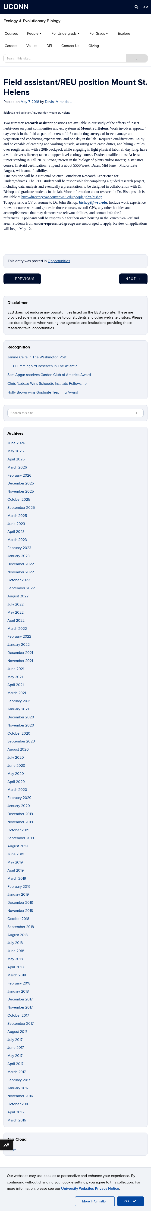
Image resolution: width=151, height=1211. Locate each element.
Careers (11, 45)
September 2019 (20, 838)
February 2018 (18, 983)
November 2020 (20, 725)
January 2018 (18, 991)
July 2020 (15, 757)
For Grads (97, 33)
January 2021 (18, 709)
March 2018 (16, 975)
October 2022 (18, 580)
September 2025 (21, 507)
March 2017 (16, 1072)
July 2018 (15, 943)
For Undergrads (63, 33)
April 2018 (15, 967)
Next (133, 279)
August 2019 (17, 846)
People (32, 33)
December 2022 (20, 564)
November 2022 (20, 572)
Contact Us (70, 45)
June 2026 (16, 443)
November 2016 (20, 1096)
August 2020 (18, 749)
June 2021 (15, 669)
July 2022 (15, 604)
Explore (124, 33)
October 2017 (18, 1015)
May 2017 (14, 1055)
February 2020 (19, 797)
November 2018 (20, 910)
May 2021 (15, 677)
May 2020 (15, 773)
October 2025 (18, 499)
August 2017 (17, 1031)
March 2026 (17, 467)
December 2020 (20, 717)
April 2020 (16, 781)
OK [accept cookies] (130, 1201)
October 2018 (18, 918)
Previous (22, 279)
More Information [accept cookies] (94, 1201)
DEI (49, 45)
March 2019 (16, 878)
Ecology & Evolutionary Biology (31, 21)
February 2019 (18, 886)
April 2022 (16, 620)
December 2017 (20, 999)
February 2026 (19, 475)
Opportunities (59, 261)
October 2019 (18, 830)
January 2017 (17, 1088)
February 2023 (19, 548)
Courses (11, 33)
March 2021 (16, 693)
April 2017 (15, 1064)
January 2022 (18, 644)
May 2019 (15, 862)
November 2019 (20, 822)
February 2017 (18, 1080)
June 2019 (15, 854)
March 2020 (17, 789)
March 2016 (16, 1120)
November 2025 (20, 491)
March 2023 (17, 539)
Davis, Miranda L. (58, 101)
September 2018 (20, 927)
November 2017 (20, 1007)
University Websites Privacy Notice (90, 1188)
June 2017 (15, 1047)
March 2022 (17, 628)
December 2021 (20, 652)
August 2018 (17, 935)
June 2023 (16, 524)
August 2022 (17, 596)
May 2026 (15, 451)
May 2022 (15, 612)
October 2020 (18, 733)
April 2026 (16, 459)
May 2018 (15, 959)
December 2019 (20, 814)
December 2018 (20, 902)
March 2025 (17, 515)
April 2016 (15, 1112)
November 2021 (20, 660)
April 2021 (15, 685)
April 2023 (16, 531)
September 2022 (21, 588)
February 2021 (18, 701)
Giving (93, 45)
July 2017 (14, 1039)
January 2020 (18, 806)
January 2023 (18, 556)
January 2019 (18, 894)
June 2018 (15, 951)
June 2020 (16, 765)
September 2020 (21, 741)
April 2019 (15, 870)
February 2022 (19, 636)
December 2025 (20, 483)
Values (31, 45)
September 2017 (20, 1023)
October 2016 (18, 1104)
